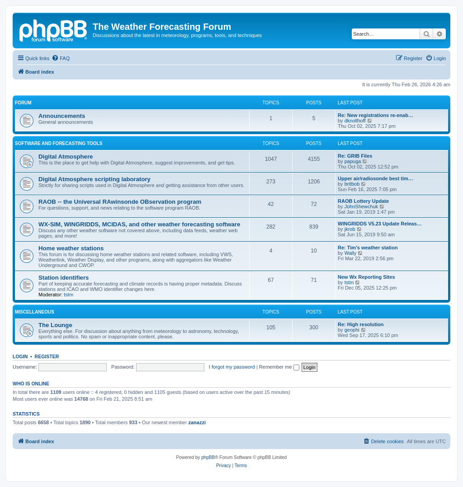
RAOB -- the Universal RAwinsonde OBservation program (119, 201)
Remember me (279, 367)
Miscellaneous (34, 311)
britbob (352, 184)
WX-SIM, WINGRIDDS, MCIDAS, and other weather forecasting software (139, 224)
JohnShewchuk (361, 206)
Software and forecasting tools (58, 143)
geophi (352, 329)
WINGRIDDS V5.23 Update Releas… (380, 223)
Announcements (61, 115)
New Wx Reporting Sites (366, 277)
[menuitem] (61, 58)
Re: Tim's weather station (368, 247)
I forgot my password (232, 367)
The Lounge (55, 325)
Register (47, 356)
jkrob (350, 229)
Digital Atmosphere (65, 156)
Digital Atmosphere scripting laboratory (94, 179)
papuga (353, 161)
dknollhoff (355, 120)
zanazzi (197, 422)
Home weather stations (71, 248)
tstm (68, 294)
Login (20, 356)
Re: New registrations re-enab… (375, 115)
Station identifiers (63, 277)
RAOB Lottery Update (363, 201)
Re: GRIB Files (355, 156)
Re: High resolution (360, 324)
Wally (350, 253)
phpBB (208, 457)
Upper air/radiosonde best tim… (375, 178)
